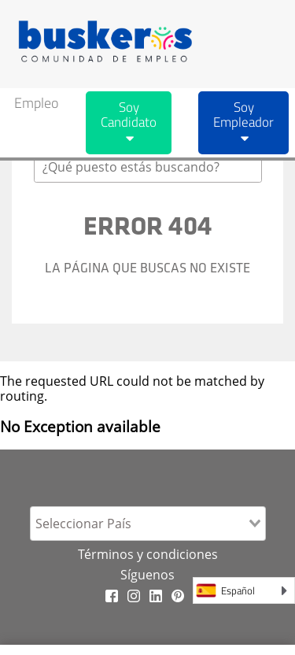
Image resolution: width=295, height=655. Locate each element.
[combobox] (148, 167)
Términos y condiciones (148, 554)
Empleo (36, 102)
